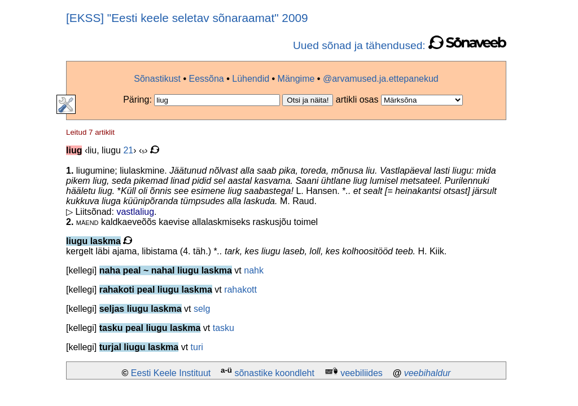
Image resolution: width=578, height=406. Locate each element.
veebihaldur (427, 373)
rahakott (240, 289)
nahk (254, 270)
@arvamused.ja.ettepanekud (381, 78)
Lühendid (250, 78)
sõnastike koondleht (274, 373)
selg (202, 309)
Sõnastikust (157, 78)
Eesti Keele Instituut (171, 373)
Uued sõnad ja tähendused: (399, 45)
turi (197, 347)
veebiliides (361, 373)
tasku (223, 328)
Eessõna (206, 78)
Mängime (296, 78)
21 (128, 150)
